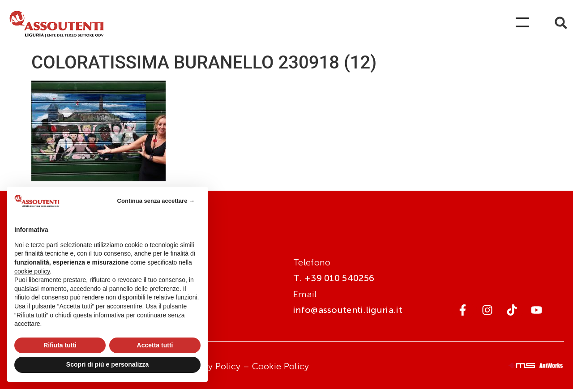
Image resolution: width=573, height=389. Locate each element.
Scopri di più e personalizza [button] (107, 364)
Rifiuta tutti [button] (60, 345)
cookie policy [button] (32, 271)
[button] (561, 23)
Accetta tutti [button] (155, 345)
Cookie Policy (280, 366)
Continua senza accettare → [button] (156, 200)
